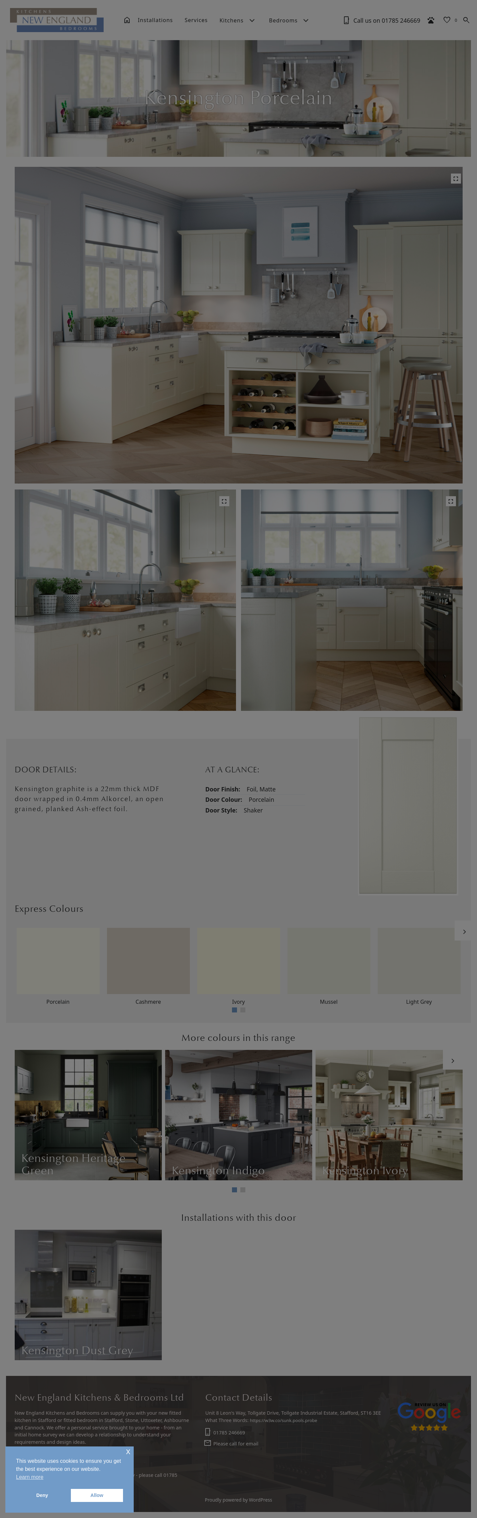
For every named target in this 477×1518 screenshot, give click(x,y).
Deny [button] (42, 1495)
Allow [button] (97, 1495)
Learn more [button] (29, 1477)
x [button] (128, 1451)
